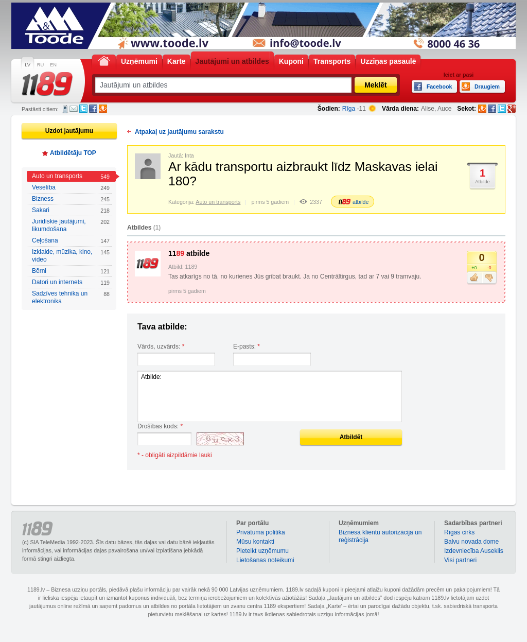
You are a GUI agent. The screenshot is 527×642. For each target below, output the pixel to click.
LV (27, 64)
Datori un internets (71, 282)
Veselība (71, 188)
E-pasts (73, 109)
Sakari (71, 210)
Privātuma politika (260, 532)
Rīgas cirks (459, 532)
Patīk (474, 278)
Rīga (348, 108)
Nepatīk (489, 278)
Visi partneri (460, 560)
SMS (65, 109)
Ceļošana (71, 241)
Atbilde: (269, 396)
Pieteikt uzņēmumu (262, 550)
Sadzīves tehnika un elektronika (71, 297)
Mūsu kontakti (255, 541)
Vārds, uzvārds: (160, 346)
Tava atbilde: (162, 326)
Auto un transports (71, 176)
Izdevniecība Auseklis (473, 550)
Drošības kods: (160, 426)
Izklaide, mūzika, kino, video (71, 255)
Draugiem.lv (103, 109)
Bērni (71, 271)
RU (40, 64)
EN (53, 64)
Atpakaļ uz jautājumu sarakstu (179, 131)
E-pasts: (246, 346)
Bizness (71, 199)
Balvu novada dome (471, 541)
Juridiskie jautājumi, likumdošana (71, 225)
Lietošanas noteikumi (265, 560)
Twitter (83, 109)
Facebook (93, 109)
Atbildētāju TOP (73, 153)
